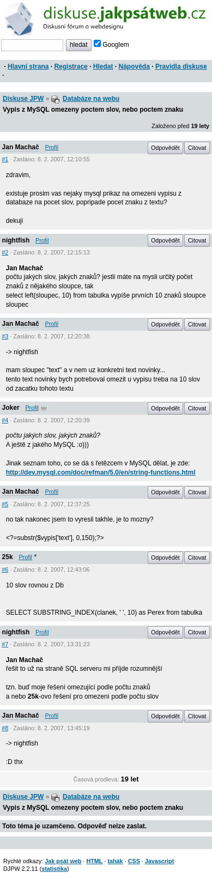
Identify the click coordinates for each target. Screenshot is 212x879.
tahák (115, 861)
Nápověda (134, 66)
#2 (5, 252)
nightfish (16, 240)
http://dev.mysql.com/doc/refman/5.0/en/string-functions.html (101, 472)
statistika (54, 868)
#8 (5, 728)
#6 (5, 569)
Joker (11, 407)
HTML (94, 861)
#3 (5, 336)
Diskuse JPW (23, 98)
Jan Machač (20, 147)
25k (7, 557)
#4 (5, 420)
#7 (5, 644)
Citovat (197, 147)
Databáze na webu (91, 98)
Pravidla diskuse (181, 66)
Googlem (111, 45)
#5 (5, 504)
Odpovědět (165, 147)
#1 (5, 159)
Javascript (159, 861)
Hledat (103, 66)
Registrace (70, 66)
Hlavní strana (28, 66)
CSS (134, 861)
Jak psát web (63, 861)
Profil (51, 147)
